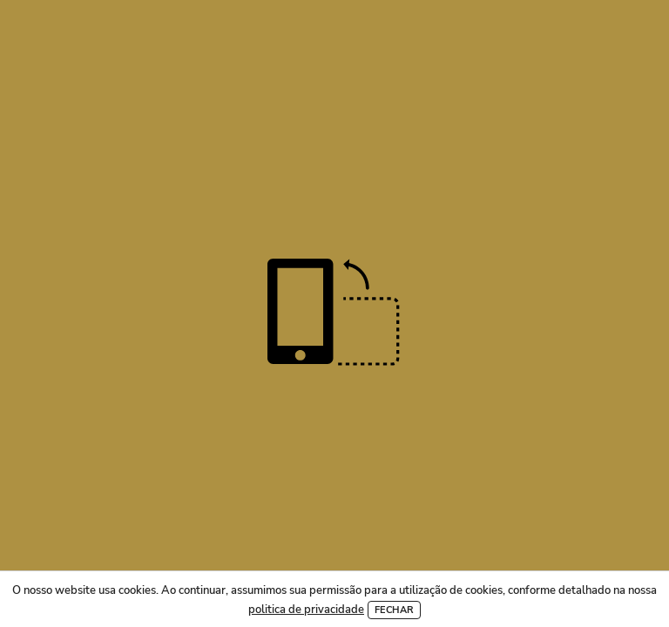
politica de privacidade (306, 609)
